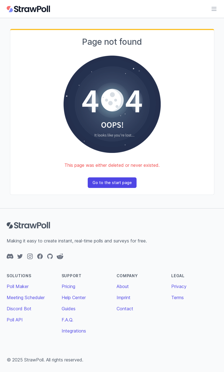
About (123, 286)
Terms (177, 297)
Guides (68, 308)
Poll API (15, 320)
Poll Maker (18, 286)
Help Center (74, 297)
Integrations (74, 331)
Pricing (68, 286)
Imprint (123, 297)
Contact (125, 308)
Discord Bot (19, 308)
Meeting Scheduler (26, 297)
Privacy (179, 286)
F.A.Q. (67, 320)
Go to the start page (112, 182)
